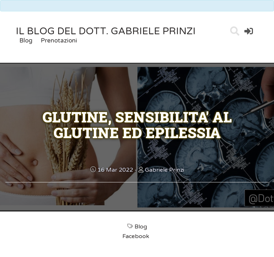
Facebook (136, 236)
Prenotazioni (59, 40)
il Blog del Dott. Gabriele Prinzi (106, 31)
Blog (25, 40)
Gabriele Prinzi (164, 169)
